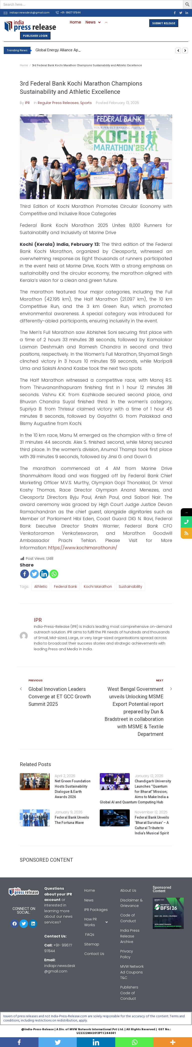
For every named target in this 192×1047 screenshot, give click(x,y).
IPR (27, 102)
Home (24, 65)
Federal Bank (65, 586)
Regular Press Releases (58, 102)
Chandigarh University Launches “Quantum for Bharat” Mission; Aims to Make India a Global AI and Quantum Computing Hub (135, 791)
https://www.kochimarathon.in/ (82, 548)
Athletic (40, 586)
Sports (86, 102)
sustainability (130, 586)
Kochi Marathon (98, 586)
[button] (68, 13)
